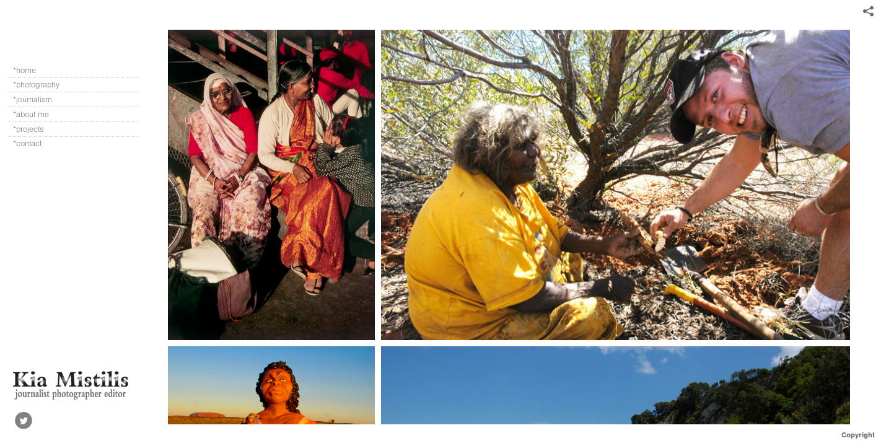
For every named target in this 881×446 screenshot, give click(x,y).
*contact (27, 143)
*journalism (38, 100)
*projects (28, 129)
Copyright (858, 435)
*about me (31, 114)
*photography (42, 85)
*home (24, 70)
